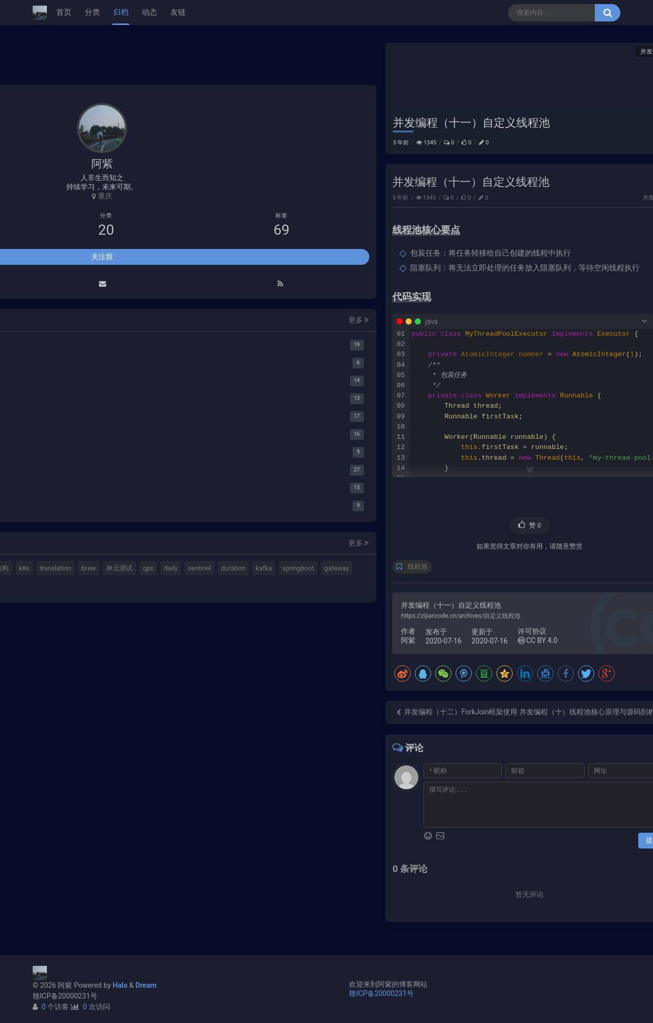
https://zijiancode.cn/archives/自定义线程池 (257, 627)
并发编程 (449, 51)
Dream (146, 985)
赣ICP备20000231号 (65, 996)
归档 (121, 12)
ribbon (54, 917)
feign (129, 899)
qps (111, 863)
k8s (107, 845)
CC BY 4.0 (334, 651)
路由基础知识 (510, 223)
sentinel (56, 881)
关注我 (102, 515)
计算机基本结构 (68, 845)
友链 (178, 12)
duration (90, 881)
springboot (61, 899)
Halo (120, 985)
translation (138, 845)
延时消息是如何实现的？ (528, 188)
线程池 (214, 578)
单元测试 (82, 863)
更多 (153, 578)
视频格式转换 (137, 826)
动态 (149, 12)
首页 (63, 12)
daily (134, 863)
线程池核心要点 (523, 77)
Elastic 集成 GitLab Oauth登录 (536, 170)
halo (71, 826)
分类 (92, 12)
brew (52, 863)
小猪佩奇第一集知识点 (524, 206)
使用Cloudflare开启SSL (525, 152)
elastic (97, 826)
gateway (99, 899)
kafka (121, 881)
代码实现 (513, 94)
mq (50, 826)
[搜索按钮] (607, 12)
